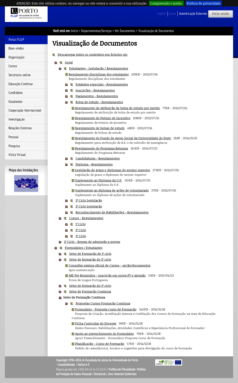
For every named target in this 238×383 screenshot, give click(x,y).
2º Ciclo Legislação (89, 206)
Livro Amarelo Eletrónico (122, 374)
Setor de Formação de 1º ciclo (90, 253)
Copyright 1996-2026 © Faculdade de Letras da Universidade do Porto (97, 360)
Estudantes (16, 102)
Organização (16, 57)
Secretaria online (20, 75)
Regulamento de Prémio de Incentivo (102, 118)
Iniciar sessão (220, 14)
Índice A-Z (83, 365)
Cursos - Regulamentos (86, 218)
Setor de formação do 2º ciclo (90, 259)
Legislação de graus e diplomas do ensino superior (112, 170)
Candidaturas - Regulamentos (98, 158)
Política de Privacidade (122, 369)
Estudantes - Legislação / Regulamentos (98, 68)
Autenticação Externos (193, 14)
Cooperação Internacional (25, 110)
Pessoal (13, 137)
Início (74, 31)
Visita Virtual (17, 155)
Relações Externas (20, 128)
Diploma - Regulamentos (94, 164)
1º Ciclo (81, 224)
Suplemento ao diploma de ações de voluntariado (112, 190)
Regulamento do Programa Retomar (101, 148)
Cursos (13, 66)
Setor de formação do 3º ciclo (90, 285)
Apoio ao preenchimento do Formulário (104, 333)
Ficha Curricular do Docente (95, 323)
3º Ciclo (81, 236)
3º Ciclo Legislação (89, 200)
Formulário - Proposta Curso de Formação (105, 309)
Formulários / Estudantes (83, 247)
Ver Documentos (125, 31)
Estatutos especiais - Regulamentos (102, 84)
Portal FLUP (16, 40)
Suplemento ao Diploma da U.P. (98, 180)
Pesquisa (14, 146)
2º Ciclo (81, 230)
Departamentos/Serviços (96, 31)
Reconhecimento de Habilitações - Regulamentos (112, 212)
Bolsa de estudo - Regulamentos (99, 102)
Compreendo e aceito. (166, 3)
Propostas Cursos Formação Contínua (103, 303)
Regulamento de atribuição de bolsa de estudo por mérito (117, 108)
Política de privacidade (203, 3)
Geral (69, 62)
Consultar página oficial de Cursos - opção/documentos (109, 265)
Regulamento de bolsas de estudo (100, 128)
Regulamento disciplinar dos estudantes (99, 74)
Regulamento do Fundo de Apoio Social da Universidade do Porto (123, 138)
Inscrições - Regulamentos (95, 90)
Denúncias (100, 374)
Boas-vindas (16, 48)
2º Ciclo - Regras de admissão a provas (92, 241)
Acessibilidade (66, 365)
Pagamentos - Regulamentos (97, 96)
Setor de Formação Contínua (90, 291)
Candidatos (16, 93)
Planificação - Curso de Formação (99, 343)
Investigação (17, 119)
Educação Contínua (21, 84)
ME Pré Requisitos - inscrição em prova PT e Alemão (107, 275)
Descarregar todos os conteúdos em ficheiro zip (92, 54)
